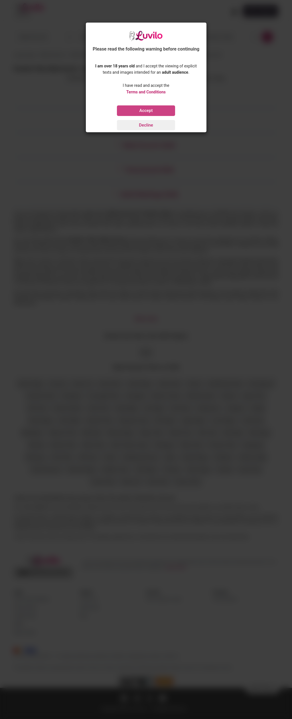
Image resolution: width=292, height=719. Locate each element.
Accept (146, 110)
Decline (146, 125)
